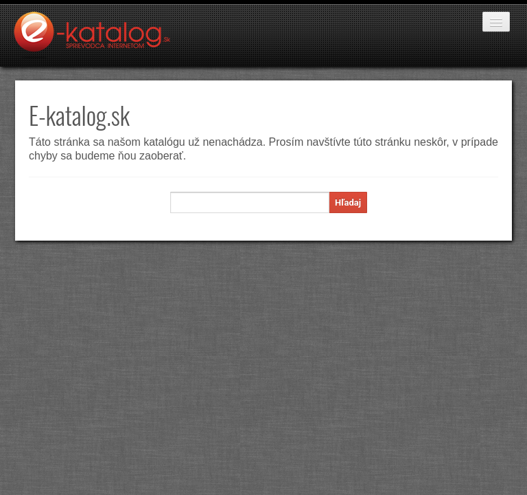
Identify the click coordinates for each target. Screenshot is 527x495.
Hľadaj (348, 202)
